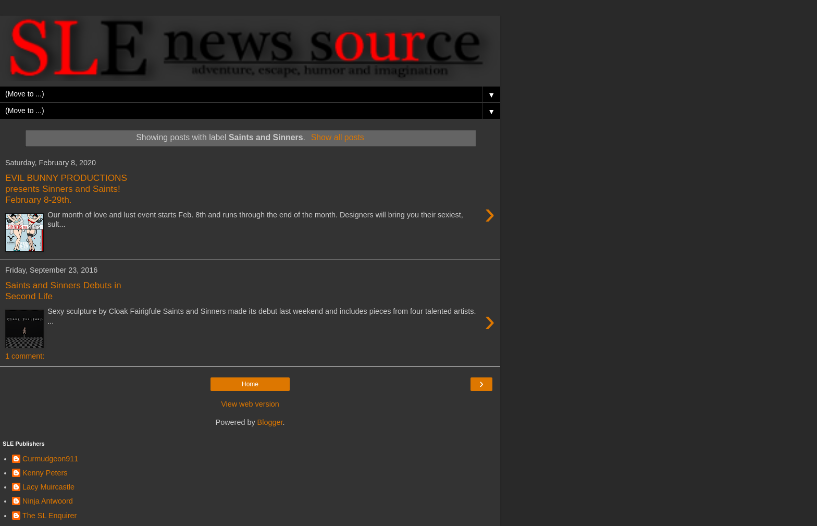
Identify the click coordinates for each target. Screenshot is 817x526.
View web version (250, 404)
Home (250, 384)
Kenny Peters (44, 473)
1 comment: (24, 356)
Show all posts (337, 137)
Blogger (270, 422)
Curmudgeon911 (50, 459)
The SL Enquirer (49, 515)
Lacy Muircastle (48, 487)
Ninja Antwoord (47, 501)
